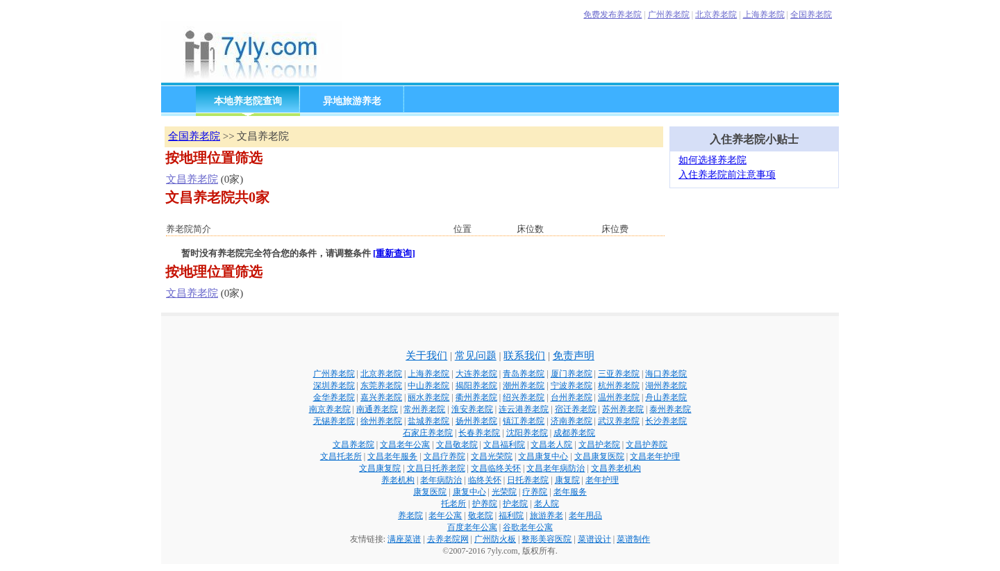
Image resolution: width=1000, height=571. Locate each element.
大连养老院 (476, 374)
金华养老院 (334, 397)
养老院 (410, 515)
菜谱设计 (594, 539)
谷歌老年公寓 (528, 527)
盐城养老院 (428, 421)
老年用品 (585, 515)
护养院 (484, 503)
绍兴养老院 (523, 397)
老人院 (546, 503)
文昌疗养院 (444, 456)
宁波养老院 (571, 385)
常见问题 (476, 355)
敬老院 (480, 515)
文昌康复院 (380, 468)
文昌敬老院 (457, 444)
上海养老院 (764, 14)
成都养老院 (574, 433)
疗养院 (534, 492)
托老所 (453, 503)
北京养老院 (716, 14)
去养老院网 (448, 539)
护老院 (515, 503)
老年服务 (570, 492)
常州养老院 (424, 409)
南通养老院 (377, 409)
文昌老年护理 (655, 456)
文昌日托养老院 (436, 468)
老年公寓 (445, 515)
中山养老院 (428, 385)
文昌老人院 (551, 444)
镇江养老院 (523, 421)
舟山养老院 (666, 397)
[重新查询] (394, 253)
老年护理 (602, 480)
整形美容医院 (547, 539)
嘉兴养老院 (381, 397)
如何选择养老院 (712, 160)
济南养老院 (571, 421)
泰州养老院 (670, 409)
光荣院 (504, 492)
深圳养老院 (334, 385)
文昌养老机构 (616, 468)
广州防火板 (495, 539)
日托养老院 (528, 480)
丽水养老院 (428, 397)
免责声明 (573, 355)
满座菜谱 (404, 539)
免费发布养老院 (612, 14)
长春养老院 (479, 433)
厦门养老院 (571, 374)
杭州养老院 (619, 385)
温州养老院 (619, 397)
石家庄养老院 (428, 433)
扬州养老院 (476, 421)
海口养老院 (666, 374)
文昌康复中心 (543, 456)
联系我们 (524, 355)
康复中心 (469, 492)
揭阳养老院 (476, 385)
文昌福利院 (504, 444)
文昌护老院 (599, 444)
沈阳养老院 (527, 433)
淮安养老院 (472, 409)
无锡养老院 (334, 421)
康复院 (567, 480)
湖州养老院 (666, 385)
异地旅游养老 (352, 101)
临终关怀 (484, 480)
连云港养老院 (524, 409)
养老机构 (398, 480)
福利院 (511, 515)
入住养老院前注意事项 (727, 174)
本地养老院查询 (248, 101)
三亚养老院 (619, 374)
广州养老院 (669, 14)
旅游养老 (546, 515)
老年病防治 (441, 480)
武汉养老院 (619, 421)
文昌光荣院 (491, 456)
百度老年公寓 (472, 527)
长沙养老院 (666, 421)
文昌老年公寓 (405, 444)
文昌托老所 (341, 456)
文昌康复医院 (599, 456)
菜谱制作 (633, 539)
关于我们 (426, 355)
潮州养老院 (523, 385)
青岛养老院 (523, 374)
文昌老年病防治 (555, 468)
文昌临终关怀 (496, 468)
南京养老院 (330, 409)
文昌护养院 (646, 444)
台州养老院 (571, 397)
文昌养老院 (192, 179)
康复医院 (430, 492)
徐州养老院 (381, 421)
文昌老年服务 (392, 456)
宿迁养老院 (576, 409)
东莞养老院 (381, 385)
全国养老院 (811, 14)
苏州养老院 (623, 409)
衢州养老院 (476, 397)
